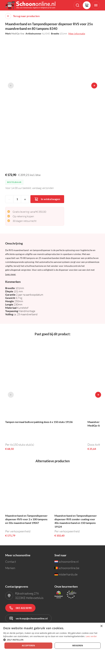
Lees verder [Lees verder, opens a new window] (91, 636)
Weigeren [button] (77, 645)
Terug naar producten (26, 16)
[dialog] (52, 637)
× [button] (101, 626)
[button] (52, 639)
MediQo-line (17, 33)
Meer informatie (76, 33)
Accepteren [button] (28, 645)
